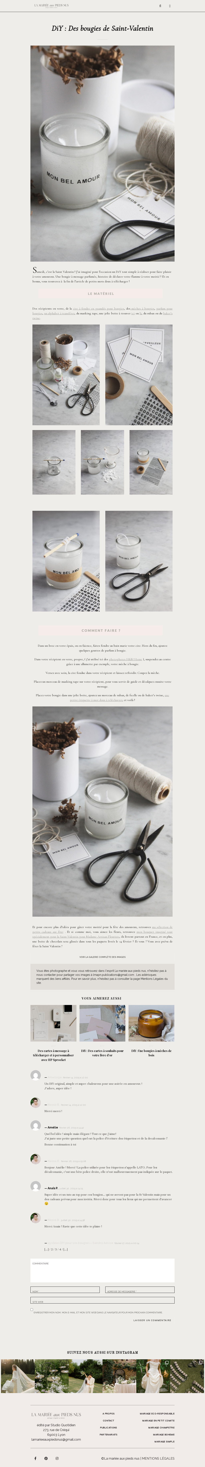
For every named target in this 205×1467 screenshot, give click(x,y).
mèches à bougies (142, 309)
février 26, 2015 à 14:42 (71, 1127)
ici (133, 313)
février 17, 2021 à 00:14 (127, 1243)
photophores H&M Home (125, 659)
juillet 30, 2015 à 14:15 (71, 1188)
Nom (35, 1291)
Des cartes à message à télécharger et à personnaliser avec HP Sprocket (53, 1055)
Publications (108, 1427)
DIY (53, 1046)
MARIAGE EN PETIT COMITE (158, 1420)
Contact (108, 1420)
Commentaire (40, 1263)
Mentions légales (158, 1458)
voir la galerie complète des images (102, 957)
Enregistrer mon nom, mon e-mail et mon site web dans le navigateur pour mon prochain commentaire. (98, 1311)
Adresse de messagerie (122, 1291)
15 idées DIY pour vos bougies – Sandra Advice (80, 1243)
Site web (37, 1302)
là (141, 313)
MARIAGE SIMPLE (165, 1441)
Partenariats (109, 1434)
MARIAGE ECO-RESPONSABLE (157, 1413)
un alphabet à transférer (59, 313)
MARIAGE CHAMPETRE (161, 1427)
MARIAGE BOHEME (164, 1434)
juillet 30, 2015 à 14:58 (73, 1220)
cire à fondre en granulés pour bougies (98, 309)
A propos (108, 1413)
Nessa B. (54, 1104)
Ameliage (55, 1077)
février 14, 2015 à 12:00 (75, 1077)
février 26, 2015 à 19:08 (73, 1161)
